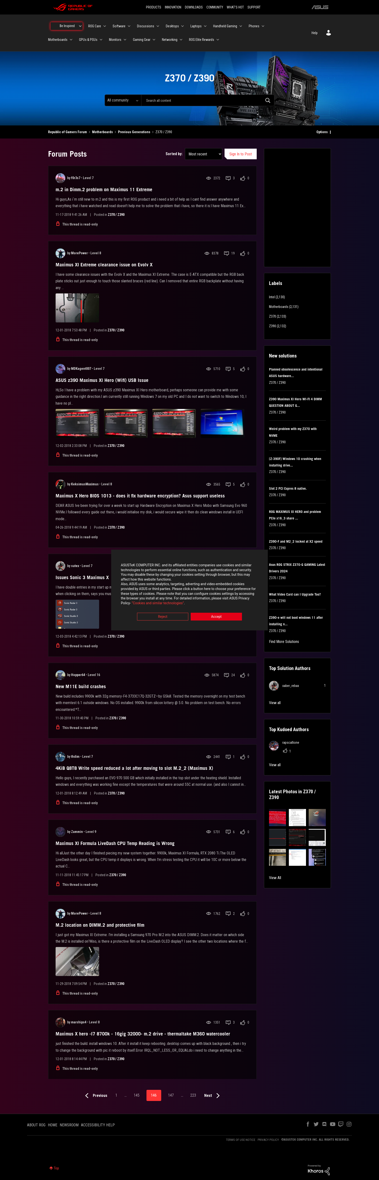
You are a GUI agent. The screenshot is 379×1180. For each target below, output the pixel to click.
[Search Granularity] (123, 100)
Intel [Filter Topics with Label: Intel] (272, 297)
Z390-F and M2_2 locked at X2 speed (295, 541)
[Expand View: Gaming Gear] (154, 39)
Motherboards (102, 132)
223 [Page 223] (193, 1095)
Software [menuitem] (119, 26)
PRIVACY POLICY (268, 1140)
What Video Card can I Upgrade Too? (295, 594)
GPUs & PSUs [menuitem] (88, 40)
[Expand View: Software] (129, 26)
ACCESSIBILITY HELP (98, 1125)
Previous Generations (134, 132)
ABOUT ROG (36, 1125)
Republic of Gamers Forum (67, 132)
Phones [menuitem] (254, 26)
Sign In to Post (240, 154)
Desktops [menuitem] (172, 26)
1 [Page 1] (116, 1095)
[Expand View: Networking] (181, 39)
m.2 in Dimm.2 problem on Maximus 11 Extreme (104, 189)
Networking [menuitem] (169, 40)
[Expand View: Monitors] (125, 39)
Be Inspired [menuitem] (67, 26)
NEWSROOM (69, 1125)
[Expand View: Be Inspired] (80, 26)
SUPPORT (254, 7)
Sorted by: (174, 154)
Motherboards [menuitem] (57, 40)
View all (275, 702)
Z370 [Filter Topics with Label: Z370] (272, 316)
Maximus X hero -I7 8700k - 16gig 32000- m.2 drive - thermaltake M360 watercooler (143, 1034)
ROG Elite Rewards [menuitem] (201, 40)
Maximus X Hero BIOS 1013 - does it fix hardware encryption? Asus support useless (140, 496)
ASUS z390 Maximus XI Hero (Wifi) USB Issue (102, 380)
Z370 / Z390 (116, 215)
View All (275, 877)
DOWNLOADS (194, 7)
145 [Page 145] (136, 1095)
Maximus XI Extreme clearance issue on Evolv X (104, 265)
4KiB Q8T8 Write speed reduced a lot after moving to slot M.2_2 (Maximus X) (134, 768)
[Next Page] (213, 1096)
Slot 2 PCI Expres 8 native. (288, 488)
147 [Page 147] (171, 1095)
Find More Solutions (284, 641)
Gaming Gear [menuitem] (141, 40)
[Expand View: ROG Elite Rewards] (217, 39)
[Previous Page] (95, 1096)
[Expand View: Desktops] (182, 26)
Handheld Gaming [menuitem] (225, 26)
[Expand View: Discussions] (157, 26)
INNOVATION (173, 7)
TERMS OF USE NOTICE (240, 1140)
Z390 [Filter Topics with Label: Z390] (272, 326)
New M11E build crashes (81, 686)
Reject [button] (163, 617)
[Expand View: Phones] (263, 26)
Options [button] (322, 132)
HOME (52, 1125)
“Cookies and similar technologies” (158, 603)
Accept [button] (216, 617)
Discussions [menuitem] (145, 26)
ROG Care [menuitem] (94, 26)
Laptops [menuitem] (196, 26)
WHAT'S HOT (235, 7)
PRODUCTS (153, 7)
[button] (277, 817)
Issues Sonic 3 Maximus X (82, 577)
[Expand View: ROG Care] (104, 26)
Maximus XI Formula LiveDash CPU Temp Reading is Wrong (115, 843)
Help (315, 33)
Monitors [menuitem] (115, 40)
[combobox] (207, 100)
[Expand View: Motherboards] (71, 39)
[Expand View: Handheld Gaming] (240, 26)
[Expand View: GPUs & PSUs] (101, 39)
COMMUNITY (214, 7)
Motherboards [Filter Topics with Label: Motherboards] (278, 307)
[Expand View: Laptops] (205, 26)
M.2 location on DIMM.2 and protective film (100, 925)
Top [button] (56, 1168)
